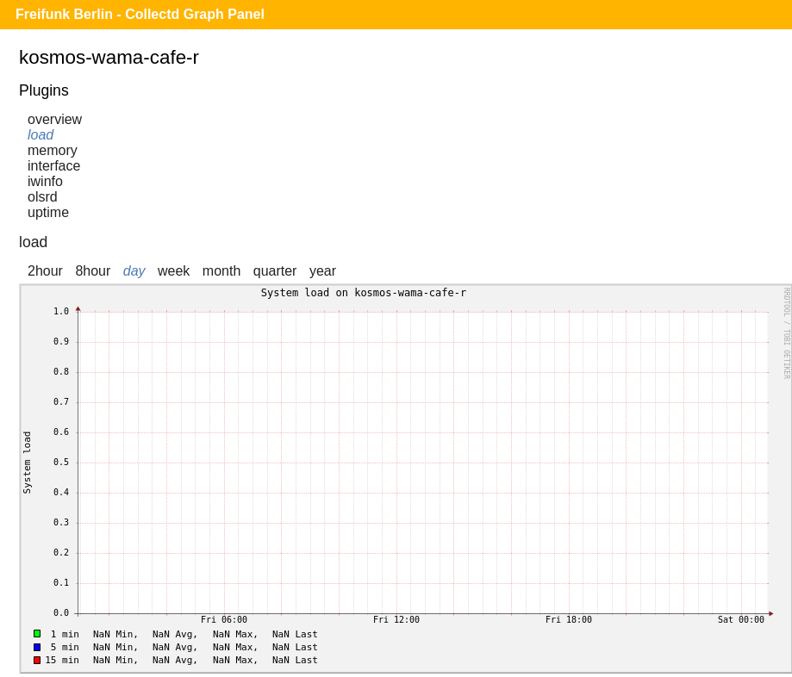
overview (55, 119)
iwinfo (45, 181)
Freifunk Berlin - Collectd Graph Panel (140, 14)
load (40, 134)
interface (54, 165)
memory (53, 150)
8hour (92, 271)
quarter (275, 271)
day (134, 271)
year (322, 271)
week (174, 271)
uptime (48, 212)
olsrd (43, 196)
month (221, 271)
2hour (45, 271)
